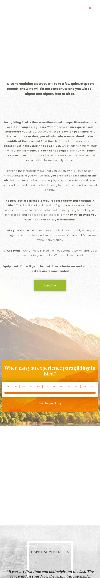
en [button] (92, 8)
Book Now (50, 285)
